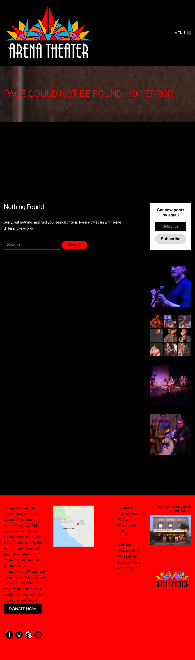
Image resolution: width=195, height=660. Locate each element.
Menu (183, 33)
